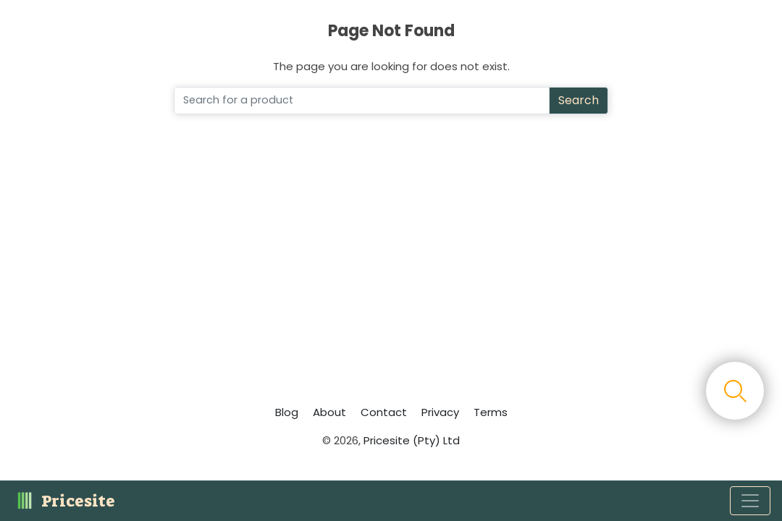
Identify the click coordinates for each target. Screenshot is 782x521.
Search (578, 100)
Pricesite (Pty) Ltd (411, 440)
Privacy (440, 412)
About (329, 412)
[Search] (362, 100)
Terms (491, 412)
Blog (286, 412)
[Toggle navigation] (750, 500)
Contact (384, 412)
